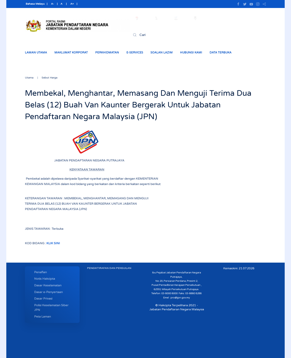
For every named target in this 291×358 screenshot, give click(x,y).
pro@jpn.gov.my (180, 297)
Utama (29, 77)
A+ (72, 3)
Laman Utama (36, 52)
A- (52, 3)
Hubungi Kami (191, 52)
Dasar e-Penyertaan (48, 292)
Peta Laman (42, 316)
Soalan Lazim (162, 52)
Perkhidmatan (107, 52)
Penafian (40, 272)
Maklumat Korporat (71, 52)
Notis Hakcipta (44, 279)
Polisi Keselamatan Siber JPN (51, 307)
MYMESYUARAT (38, 355)
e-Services (134, 52)
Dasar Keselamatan (47, 285)
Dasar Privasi (43, 298)
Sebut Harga (49, 77)
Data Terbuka (220, 52)
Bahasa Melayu (35, 3)
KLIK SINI (53, 243)
